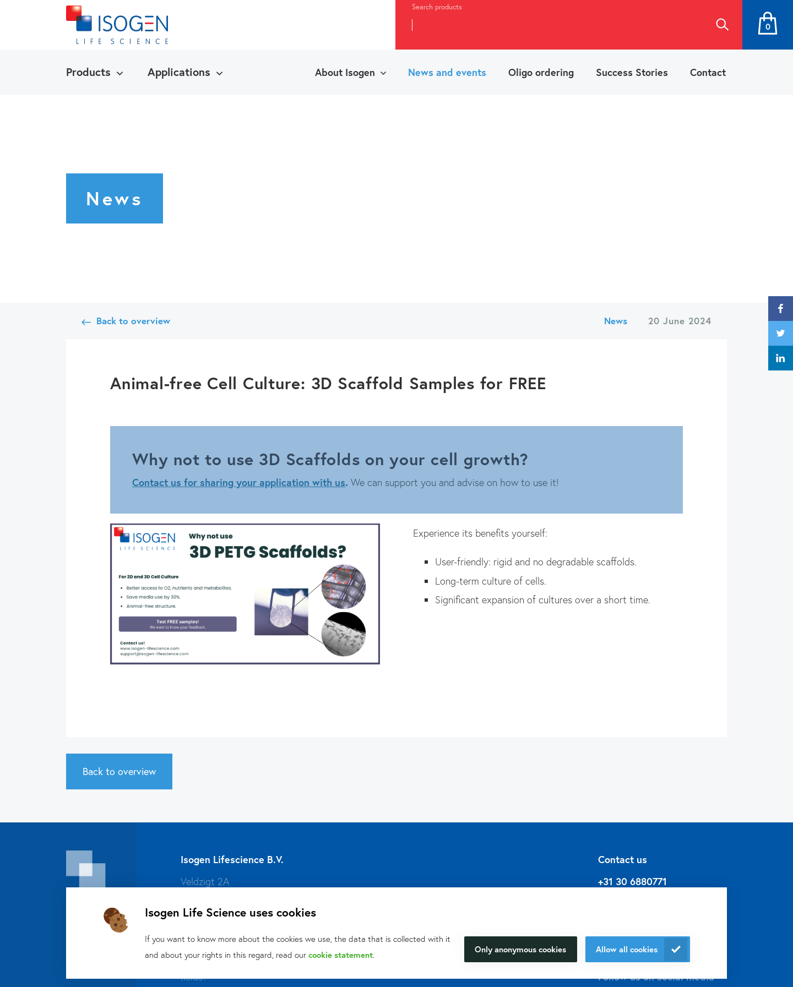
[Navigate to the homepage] (117, 25)
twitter (780, 333)
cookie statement (340, 954)
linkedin (780, 358)
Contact (708, 72)
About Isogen (345, 72)
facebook (780, 308)
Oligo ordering (541, 72)
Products (88, 71)
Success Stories (632, 72)
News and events (447, 72)
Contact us (156, 482)
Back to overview (133, 320)
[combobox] (548, 25)
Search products (437, 7)
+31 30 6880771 (632, 881)
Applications (179, 71)
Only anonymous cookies (520, 949)
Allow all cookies (627, 949)
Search (722, 25)
